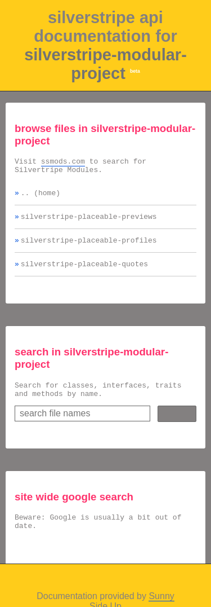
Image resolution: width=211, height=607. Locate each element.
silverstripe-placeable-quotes (84, 274)
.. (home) (40, 197)
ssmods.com (63, 162)
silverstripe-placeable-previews (89, 223)
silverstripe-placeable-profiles (89, 248)
